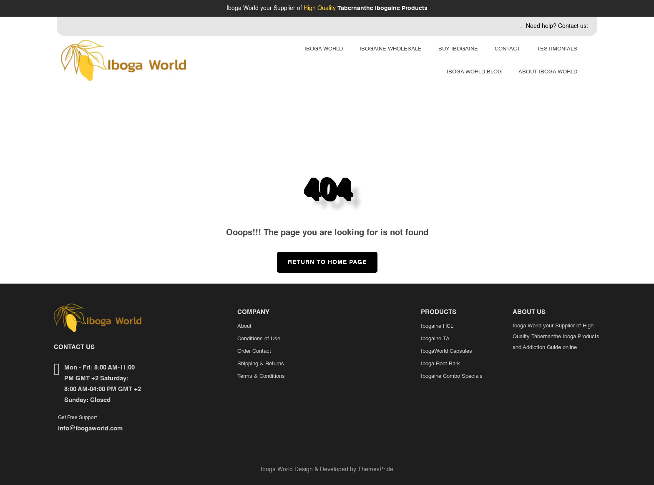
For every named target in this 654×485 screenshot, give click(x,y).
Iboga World (323, 49)
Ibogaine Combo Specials (452, 376)
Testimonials (557, 49)
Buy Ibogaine (458, 49)
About (244, 326)
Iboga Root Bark (440, 364)
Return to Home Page (322, 258)
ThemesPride (374, 469)
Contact (507, 49)
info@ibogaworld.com (90, 428)
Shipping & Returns (260, 364)
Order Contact (254, 351)
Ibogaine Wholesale (391, 49)
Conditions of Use (258, 339)
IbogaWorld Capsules (446, 351)
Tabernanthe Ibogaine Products (382, 8)
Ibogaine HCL (437, 326)
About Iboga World (547, 72)
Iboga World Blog (474, 72)
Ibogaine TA (435, 339)
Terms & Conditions (261, 376)
